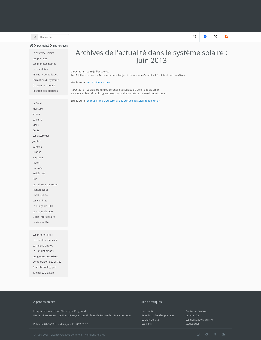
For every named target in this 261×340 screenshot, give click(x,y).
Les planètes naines (44, 63)
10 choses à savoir (43, 272)
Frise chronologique (44, 267)
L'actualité (43, 45)
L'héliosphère (40, 195)
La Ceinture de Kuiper (46, 184)
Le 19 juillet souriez (98, 82)
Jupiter (37, 141)
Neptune (38, 157)
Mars (36, 125)
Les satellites (40, 69)
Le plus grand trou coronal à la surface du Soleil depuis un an (123, 100)
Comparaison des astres (47, 261)
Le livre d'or (192, 315)
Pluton (36, 162)
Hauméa (38, 168)
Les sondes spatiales (45, 240)
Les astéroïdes (41, 135)
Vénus (36, 114)
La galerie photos (43, 245)
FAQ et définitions (43, 251)
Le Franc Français (69, 315)
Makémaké (39, 173)
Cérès (36, 130)
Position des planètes (45, 90)
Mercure (38, 108)
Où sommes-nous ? (44, 85)
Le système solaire (43, 53)
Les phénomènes (43, 234)
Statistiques (192, 323)
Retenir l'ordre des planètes (157, 315)
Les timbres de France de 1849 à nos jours (107, 315)
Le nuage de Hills (43, 206)
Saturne (37, 146)
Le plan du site (150, 319)
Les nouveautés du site (199, 319)
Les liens (146, 323)
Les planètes (40, 58)
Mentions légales (95, 334)
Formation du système (46, 80)
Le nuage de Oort (43, 211)
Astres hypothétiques (45, 74)
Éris (35, 179)
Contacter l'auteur (196, 311)
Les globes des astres (45, 256)
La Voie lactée (41, 222)
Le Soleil (37, 103)
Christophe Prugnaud (73, 311)
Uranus (37, 152)
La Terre (37, 119)
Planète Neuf (40, 189)
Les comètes (40, 200)
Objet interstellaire (44, 216)
